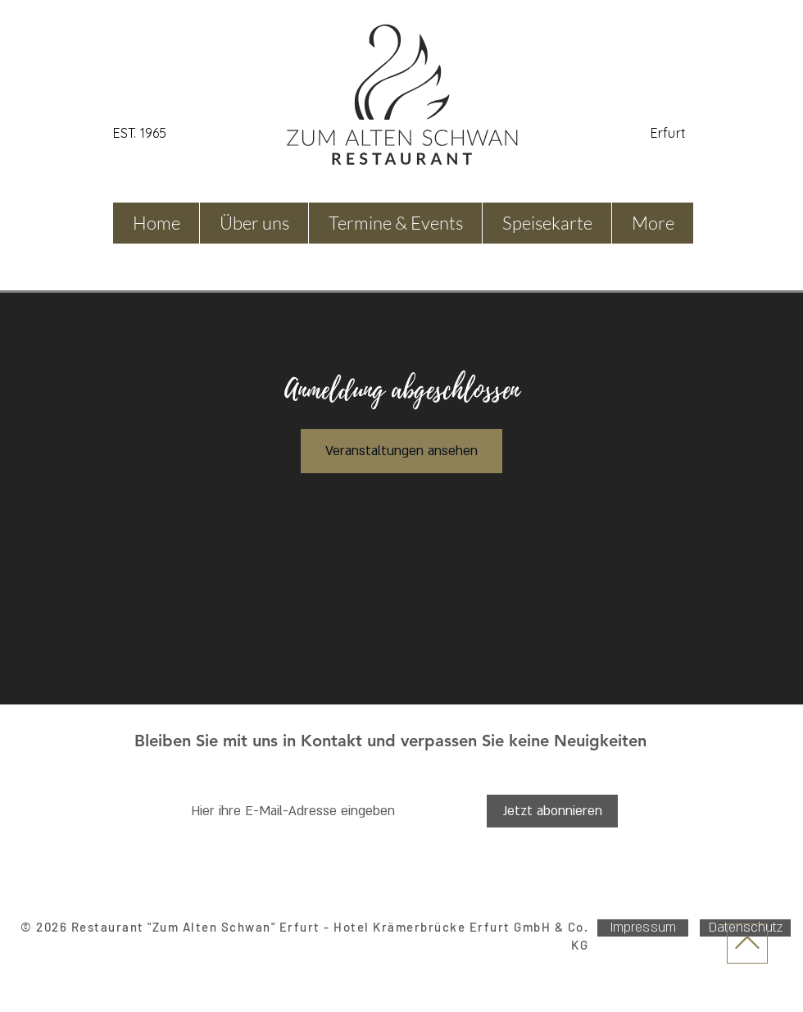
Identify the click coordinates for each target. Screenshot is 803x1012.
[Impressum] (642, 928)
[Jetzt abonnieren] (552, 811)
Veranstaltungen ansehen (401, 451)
